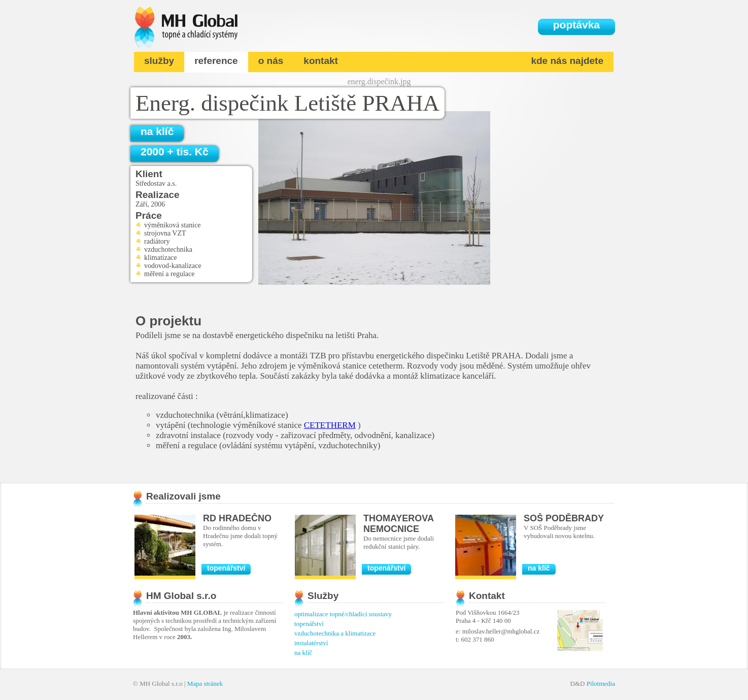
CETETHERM (330, 425)
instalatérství (311, 643)
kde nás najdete (567, 60)
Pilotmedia (601, 683)
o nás (271, 60)
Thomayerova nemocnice (398, 523)
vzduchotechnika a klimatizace (335, 633)
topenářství (226, 568)
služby (159, 60)
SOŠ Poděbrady (564, 518)
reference (216, 60)
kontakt (320, 60)
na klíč (157, 131)
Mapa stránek (205, 683)
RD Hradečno (237, 518)
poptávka (576, 24)
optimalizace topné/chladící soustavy (343, 614)
